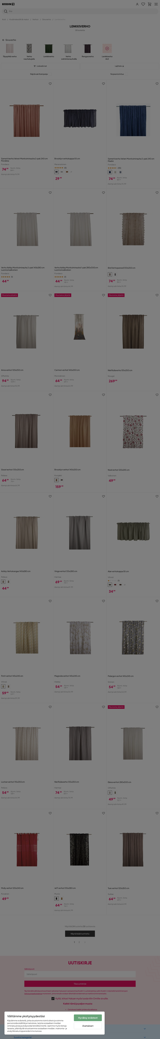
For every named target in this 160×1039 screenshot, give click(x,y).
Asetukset (87, 1025)
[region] (54, 1023)
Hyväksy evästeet (88, 1017)
